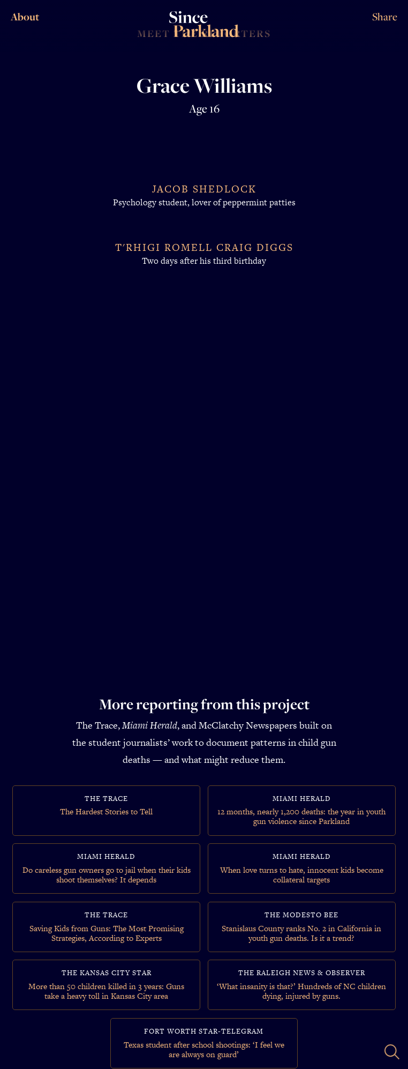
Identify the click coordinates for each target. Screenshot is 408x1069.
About (24, 16)
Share (384, 17)
